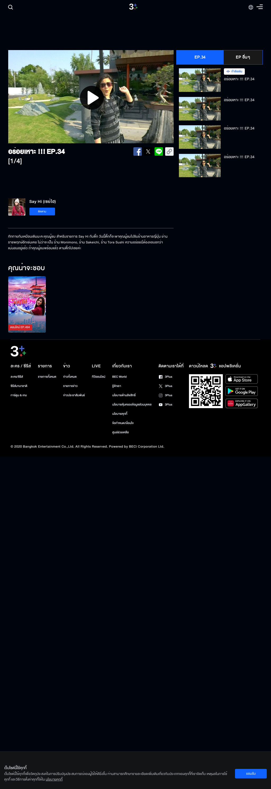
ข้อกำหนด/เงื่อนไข (123, 423)
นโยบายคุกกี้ (119, 413)
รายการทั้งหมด (47, 376)
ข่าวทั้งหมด (70, 376)
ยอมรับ (251, 773)
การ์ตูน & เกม (19, 395)
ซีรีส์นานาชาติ (19, 386)
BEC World (119, 376)
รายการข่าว (70, 386)
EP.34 (200, 57)
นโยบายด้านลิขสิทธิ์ (124, 395)
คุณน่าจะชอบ (26, 268)
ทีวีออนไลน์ (98, 376)
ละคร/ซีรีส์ (17, 376)
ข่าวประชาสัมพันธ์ (74, 395)
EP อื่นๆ (243, 57)
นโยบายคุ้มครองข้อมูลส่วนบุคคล (132, 404)
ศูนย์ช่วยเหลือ (120, 432)
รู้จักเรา (116, 386)
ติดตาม (42, 211)
